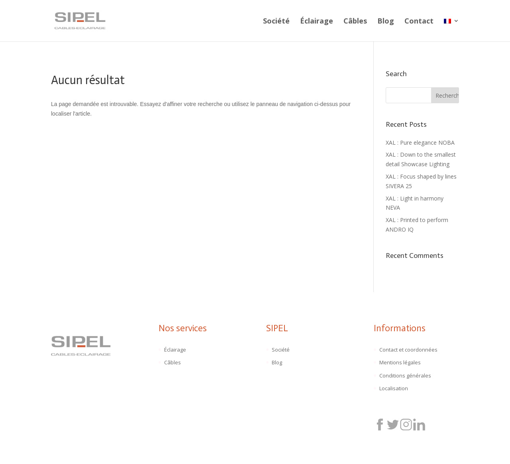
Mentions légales (400, 362)
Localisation (393, 388)
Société (276, 22)
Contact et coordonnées (408, 349)
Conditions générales (405, 375)
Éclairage (316, 22)
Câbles (355, 22)
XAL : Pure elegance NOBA (420, 142)
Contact (419, 22)
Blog (385, 22)
